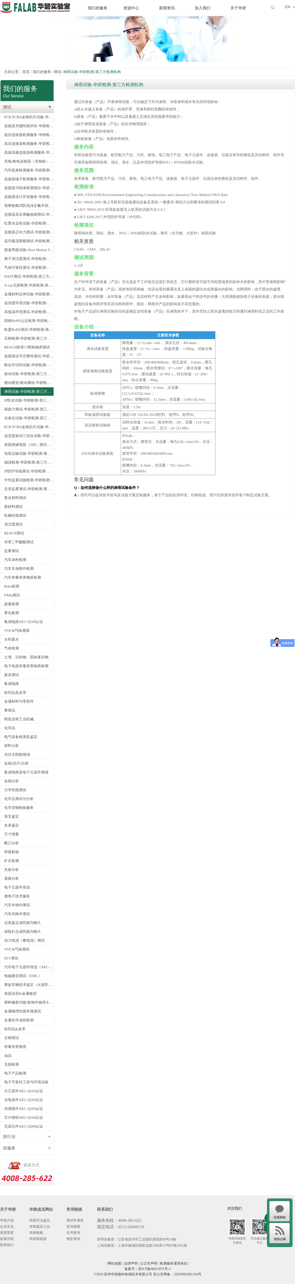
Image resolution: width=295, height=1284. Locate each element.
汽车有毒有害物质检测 (22, 577)
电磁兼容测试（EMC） (23, 976)
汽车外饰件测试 (17, 905)
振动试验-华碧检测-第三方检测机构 (29, 374)
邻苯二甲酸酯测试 (19, 542)
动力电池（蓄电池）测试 (24, 940)
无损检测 (11, 1064)
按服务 (9, 1148)
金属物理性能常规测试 (22, 1011)
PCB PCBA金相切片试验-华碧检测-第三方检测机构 (29, 117)
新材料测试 (13, 507)
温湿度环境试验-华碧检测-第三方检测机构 (29, 303)
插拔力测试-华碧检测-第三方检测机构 (29, 409)
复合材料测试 (15, 498)
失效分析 (11, 870)
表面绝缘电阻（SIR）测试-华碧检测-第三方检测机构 (29, 445)
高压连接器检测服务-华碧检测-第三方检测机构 (29, 144)
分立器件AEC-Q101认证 (23, 1091)
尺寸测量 (11, 834)
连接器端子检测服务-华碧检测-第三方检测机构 (29, 179)
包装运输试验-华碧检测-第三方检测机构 (29, 453)
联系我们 (7, 1245)
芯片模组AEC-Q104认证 (23, 1117)
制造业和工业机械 (19, 719)
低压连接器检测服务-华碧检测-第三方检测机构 (29, 135)
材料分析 (11, 746)
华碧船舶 (36, 1233)
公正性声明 (148, 1263)
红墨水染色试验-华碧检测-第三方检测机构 (29, 223)
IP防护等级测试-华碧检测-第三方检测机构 (29, 471)
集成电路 (11, 684)
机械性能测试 (15, 515)
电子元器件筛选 (17, 887)
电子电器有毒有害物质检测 (26, 666)
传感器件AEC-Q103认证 (23, 1109)
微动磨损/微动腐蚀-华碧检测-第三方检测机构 (29, 383)
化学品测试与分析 (19, 799)
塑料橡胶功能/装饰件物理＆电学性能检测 (29, 1002)
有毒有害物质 (15, 1047)
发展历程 (7, 1239)
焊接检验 (11, 852)
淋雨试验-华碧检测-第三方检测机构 (29, 391)
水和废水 (11, 639)
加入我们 (202, 8)
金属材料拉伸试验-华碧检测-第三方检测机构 (29, 294)
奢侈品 (9, 710)
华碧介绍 (7, 1220)
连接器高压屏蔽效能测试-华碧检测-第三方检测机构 (29, 214)
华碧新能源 (37, 1239)
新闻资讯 (167, 8)
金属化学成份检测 (19, 1020)
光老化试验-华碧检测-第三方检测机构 (29, 418)
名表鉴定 (11, 825)
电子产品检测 (15, 1073)
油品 (8, 1055)
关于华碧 (238, 8)
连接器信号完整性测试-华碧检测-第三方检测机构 (29, 356)
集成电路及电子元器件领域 (26, 772)
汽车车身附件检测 (19, 569)
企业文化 (7, 1226)
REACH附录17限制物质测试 (27, 347)
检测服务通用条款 (173, 1263)
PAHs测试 (12, 595)
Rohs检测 (11, 586)
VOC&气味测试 (17, 949)
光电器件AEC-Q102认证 (23, 1100)
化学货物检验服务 (19, 808)
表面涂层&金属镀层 (20, 994)
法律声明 (131, 1263)
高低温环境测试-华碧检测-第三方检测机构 (29, 312)
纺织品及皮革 (15, 693)
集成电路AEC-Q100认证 (23, 622)
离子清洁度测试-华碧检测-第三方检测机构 (29, 259)
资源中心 (131, 8)
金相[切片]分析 (16, 763)
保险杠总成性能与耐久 (22, 932)
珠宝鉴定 (11, 816)
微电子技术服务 (17, 896)
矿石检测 (11, 861)
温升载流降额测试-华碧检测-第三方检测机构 (29, 241)
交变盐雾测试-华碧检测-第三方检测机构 (29, 489)
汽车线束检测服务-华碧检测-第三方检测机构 (29, 170)
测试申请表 (75, 1220)
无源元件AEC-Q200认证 (23, 1126)
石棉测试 (11, 1038)
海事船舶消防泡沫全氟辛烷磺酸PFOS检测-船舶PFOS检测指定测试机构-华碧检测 (29, 206)
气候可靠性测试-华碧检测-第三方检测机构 (29, 268)
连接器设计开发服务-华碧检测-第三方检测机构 (29, 197)
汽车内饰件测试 (17, 914)
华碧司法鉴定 (39, 1220)
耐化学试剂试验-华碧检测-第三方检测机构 (29, 365)
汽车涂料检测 (15, 560)
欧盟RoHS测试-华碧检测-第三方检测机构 (29, 330)
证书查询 (73, 1233)
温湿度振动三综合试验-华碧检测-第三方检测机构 (29, 436)
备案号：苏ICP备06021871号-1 (147, 1269)
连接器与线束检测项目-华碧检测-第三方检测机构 (29, 188)
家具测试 (11, 675)
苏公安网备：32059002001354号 (177, 1274)
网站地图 (114, 1263)
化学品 (9, 728)
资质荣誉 (7, 1233)
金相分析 (11, 781)
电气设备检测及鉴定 (20, 737)
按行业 (9, 1136)
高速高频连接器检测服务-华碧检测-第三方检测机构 (29, 152)
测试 (57, 72)
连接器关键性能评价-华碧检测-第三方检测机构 (29, 126)
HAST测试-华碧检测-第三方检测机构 (29, 276)
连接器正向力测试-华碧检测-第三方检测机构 (29, 232)
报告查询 (73, 1239)
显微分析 (11, 878)
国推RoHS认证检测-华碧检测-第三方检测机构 (29, 321)
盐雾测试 (11, 551)
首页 (26, 72)
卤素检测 (11, 604)
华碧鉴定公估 (39, 1226)
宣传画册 (73, 1226)
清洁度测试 (13, 524)
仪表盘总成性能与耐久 (22, 923)
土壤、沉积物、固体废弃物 (26, 657)
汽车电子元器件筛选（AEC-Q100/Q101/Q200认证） (29, 967)
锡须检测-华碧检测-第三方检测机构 (29, 462)
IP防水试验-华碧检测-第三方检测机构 (29, 400)
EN (287, 7)
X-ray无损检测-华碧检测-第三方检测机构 (29, 285)
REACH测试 (14, 533)
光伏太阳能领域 (17, 754)
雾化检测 (11, 613)
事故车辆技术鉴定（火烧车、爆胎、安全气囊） (29, 985)
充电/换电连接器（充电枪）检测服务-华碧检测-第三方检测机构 (29, 161)
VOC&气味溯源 (17, 631)
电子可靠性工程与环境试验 (26, 1082)
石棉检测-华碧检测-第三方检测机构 (29, 338)
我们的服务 (97, 8)
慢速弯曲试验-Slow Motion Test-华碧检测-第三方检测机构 (29, 250)
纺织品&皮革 (15, 1029)
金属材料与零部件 (19, 701)
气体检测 (11, 648)
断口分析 (11, 843)
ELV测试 (11, 958)
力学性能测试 (15, 790)
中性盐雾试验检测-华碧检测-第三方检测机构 (29, 480)
